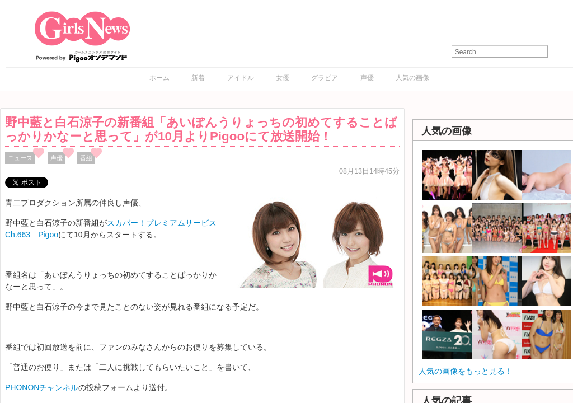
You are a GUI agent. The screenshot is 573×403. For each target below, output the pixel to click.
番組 (86, 157)
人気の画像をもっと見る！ (466, 371)
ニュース (20, 157)
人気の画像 (412, 78)
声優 (367, 78)
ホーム (159, 78)
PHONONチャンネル (41, 387)
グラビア (324, 78)
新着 (198, 78)
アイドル (240, 78)
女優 (282, 78)
